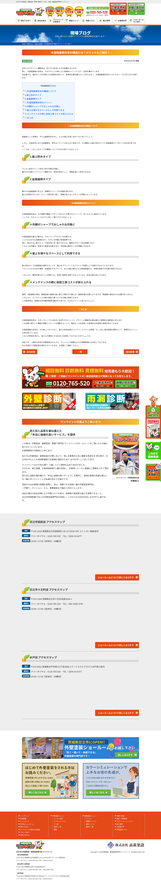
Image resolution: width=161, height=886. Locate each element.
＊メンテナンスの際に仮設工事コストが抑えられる (49, 113)
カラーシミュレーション (125, 821)
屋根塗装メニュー (90, 816)
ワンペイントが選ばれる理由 (30, 829)
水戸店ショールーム (27, 824)
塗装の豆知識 (27, 61)
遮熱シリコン (90, 824)
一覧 (80, 351)
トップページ (24, 816)
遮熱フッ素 (89, 827)
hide (53, 85)
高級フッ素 (57, 827)
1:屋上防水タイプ (33, 94)
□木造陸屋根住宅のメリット (38, 102)
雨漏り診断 (120, 816)
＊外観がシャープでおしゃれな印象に (42, 106)
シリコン (89, 818)
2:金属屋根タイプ (33, 98)
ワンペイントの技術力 (56, 20)
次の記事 (31, 351)
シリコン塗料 (58, 818)
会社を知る (40, 20)
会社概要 (23, 818)
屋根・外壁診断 (122, 818)
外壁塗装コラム (122, 829)
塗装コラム (88, 20)
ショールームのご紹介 (137, 20)
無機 (55, 829)
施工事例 (104, 20)
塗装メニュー (72, 20)
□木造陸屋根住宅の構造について (40, 91)
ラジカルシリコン (60, 821)
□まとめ (29, 117)
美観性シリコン (91, 821)
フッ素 (56, 824)
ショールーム (24, 821)
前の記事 (130, 351)
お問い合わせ (24, 835)
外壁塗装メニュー (58, 816)
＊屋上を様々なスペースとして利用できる (44, 110)
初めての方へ (24, 20)
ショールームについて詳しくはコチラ (116, 577)
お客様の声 (121, 20)
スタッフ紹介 (24, 832)
